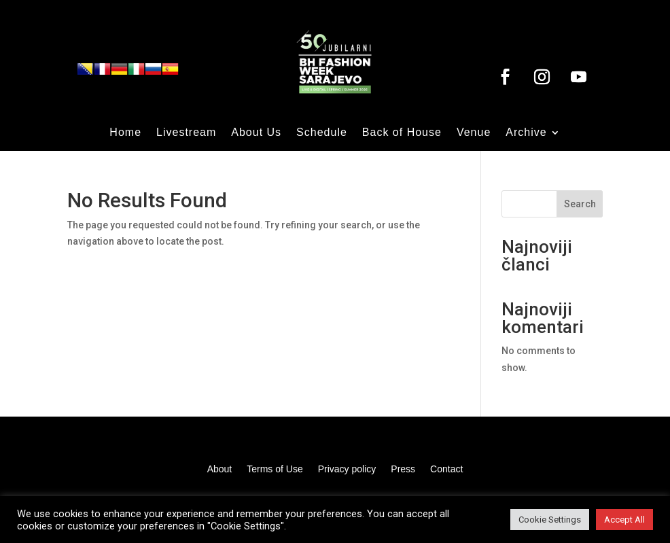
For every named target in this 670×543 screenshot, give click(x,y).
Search (580, 203)
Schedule (321, 133)
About (219, 469)
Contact (446, 469)
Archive (526, 133)
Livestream (186, 133)
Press (403, 469)
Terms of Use (274, 469)
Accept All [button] (624, 519)
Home (125, 133)
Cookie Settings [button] (549, 519)
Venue (474, 133)
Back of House (402, 133)
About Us (256, 133)
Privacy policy (347, 469)
